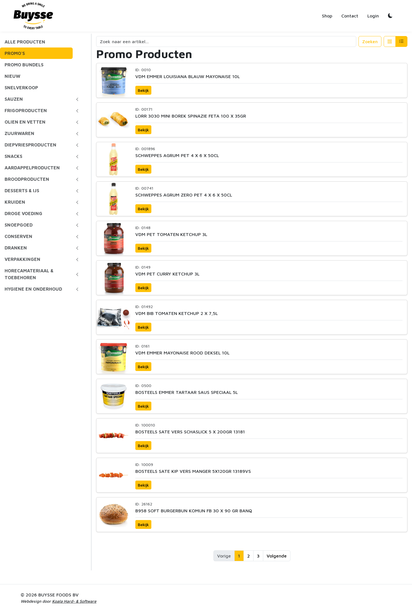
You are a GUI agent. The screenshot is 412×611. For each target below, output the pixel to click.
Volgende (277, 555)
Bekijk (143, 90)
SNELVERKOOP (21, 87)
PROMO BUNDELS (24, 64)
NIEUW (12, 76)
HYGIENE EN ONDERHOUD (33, 288)
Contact (349, 15)
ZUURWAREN (19, 133)
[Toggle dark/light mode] (390, 15)
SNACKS (13, 156)
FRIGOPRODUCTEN (26, 110)
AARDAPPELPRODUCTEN (32, 167)
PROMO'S (15, 53)
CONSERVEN (18, 236)
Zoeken (370, 41)
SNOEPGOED (19, 224)
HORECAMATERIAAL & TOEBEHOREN (29, 274)
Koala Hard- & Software (74, 601)
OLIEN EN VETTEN (25, 121)
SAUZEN (14, 99)
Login (373, 15)
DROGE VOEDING (23, 213)
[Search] (226, 41)
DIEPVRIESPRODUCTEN (30, 144)
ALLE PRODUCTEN (25, 41)
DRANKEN (16, 247)
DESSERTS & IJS (22, 190)
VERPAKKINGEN (22, 259)
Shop (327, 15)
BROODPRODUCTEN (27, 179)
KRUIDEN (15, 202)
